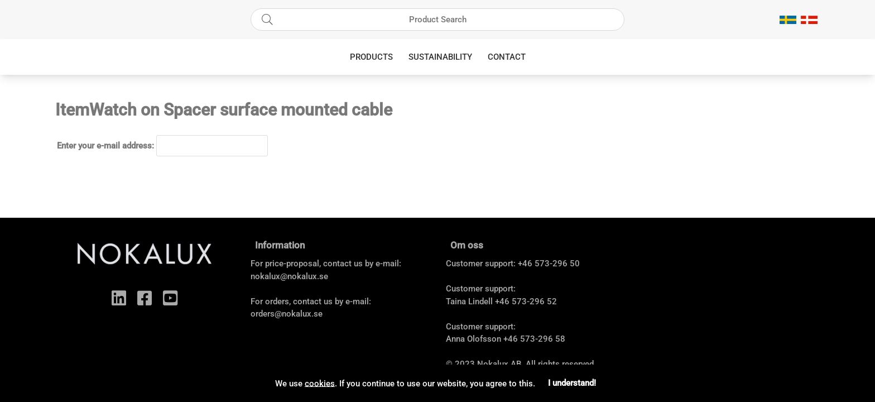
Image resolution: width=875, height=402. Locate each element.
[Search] (437, 19)
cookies (320, 383)
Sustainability (440, 57)
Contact (507, 57)
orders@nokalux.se (287, 314)
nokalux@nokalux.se (289, 276)
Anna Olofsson (473, 339)
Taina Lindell (469, 301)
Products (371, 57)
